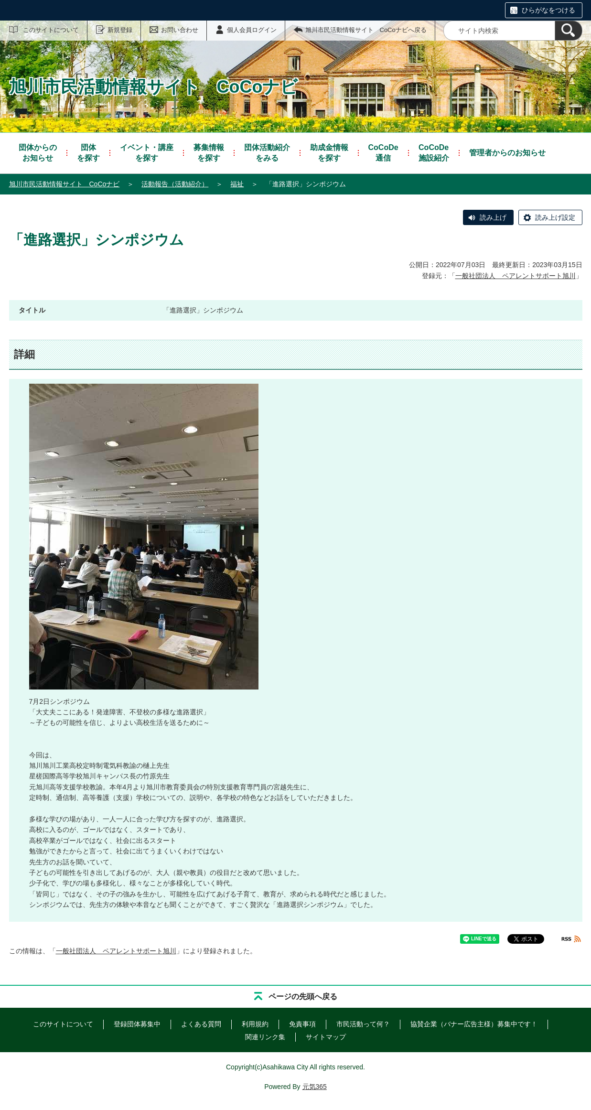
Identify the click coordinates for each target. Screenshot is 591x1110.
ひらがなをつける (548, 10)
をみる (267, 152)
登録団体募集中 (137, 1024)
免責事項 (302, 1024)
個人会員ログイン (252, 29)
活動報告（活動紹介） (174, 184)
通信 (383, 152)
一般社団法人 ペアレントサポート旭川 (515, 276)
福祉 (237, 184)
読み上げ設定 (555, 217)
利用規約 (255, 1024)
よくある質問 (201, 1024)
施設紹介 (434, 152)
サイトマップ (326, 1037)
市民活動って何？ (363, 1024)
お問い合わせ (179, 29)
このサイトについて (51, 29)
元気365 (314, 1086)
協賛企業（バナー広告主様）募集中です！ (473, 1024)
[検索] (568, 31)
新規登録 (119, 29)
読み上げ (493, 217)
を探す (88, 152)
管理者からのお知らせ (507, 153)
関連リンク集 (265, 1037)
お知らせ (38, 152)
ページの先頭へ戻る (303, 996)
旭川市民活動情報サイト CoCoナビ (64, 184)
